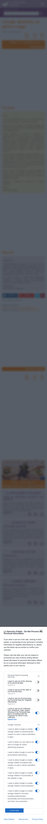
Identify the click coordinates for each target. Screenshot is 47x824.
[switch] (37, 682)
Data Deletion (9, 819)
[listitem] (23, 676)
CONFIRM (14, 810)
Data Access (23, 819)
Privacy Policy (37, 819)
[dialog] (23, 725)
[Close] (42, 631)
